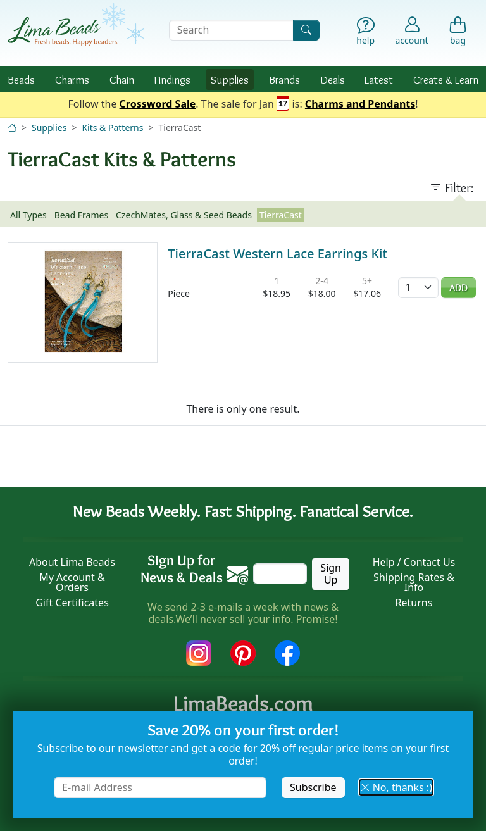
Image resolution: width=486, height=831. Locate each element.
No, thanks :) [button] (396, 787)
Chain (121, 79)
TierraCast (280, 215)
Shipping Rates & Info (413, 582)
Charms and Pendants (360, 104)
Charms (72, 79)
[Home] (12, 128)
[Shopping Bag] (458, 32)
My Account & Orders (72, 582)
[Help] (365, 32)
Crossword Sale (158, 104)
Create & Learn (445, 79)
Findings (172, 79)
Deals (332, 79)
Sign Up (330, 574)
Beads (21, 79)
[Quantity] (418, 287)
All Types (28, 215)
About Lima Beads (72, 562)
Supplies (230, 79)
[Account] (412, 30)
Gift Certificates (72, 602)
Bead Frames (81, 215)
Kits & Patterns (112, 128)
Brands (284, 79)
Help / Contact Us (414, 562)
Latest (378, 79)
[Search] (306, 30)
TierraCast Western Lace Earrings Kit (277, 253)
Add (458, 288)
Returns (414, 602)
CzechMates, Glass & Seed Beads (184, 215)
